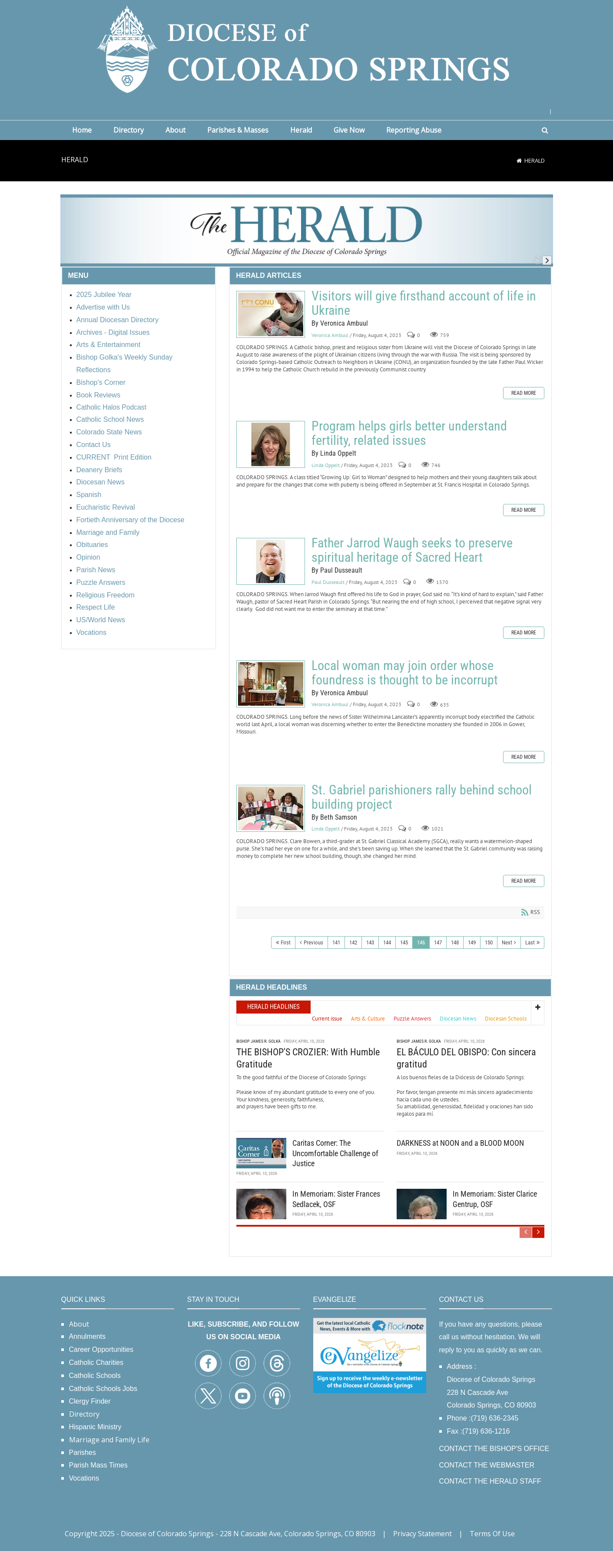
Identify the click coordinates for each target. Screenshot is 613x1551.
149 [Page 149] (472, 942)
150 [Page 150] (489, 942)
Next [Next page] (507, 942)
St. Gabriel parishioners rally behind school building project (271, 808)
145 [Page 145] (404, 942)
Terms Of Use (492, 1533)
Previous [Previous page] (313, 942)
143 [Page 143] (370, 942)
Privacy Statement (422, 1533)
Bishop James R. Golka (258, 1039)
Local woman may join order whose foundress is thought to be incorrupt (271, 684)
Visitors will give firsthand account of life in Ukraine (271, 314)
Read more (523, 393)
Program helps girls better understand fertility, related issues (271, 444)
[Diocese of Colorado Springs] (306, 48)
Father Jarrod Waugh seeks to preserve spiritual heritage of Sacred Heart (271, 561)
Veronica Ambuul (329, 335)
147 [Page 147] (438, 942)
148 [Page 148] (455, 942)
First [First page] (286, 942)
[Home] (519, 160)
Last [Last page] (530, 942)
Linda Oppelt (325, 465)
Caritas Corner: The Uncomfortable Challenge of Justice (335, 1152)
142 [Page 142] (353, 942)
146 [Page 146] (421, 942)
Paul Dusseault (328, 582)
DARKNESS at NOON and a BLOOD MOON (460, 1141)
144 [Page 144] (387, 942)
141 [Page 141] (336, 942)
